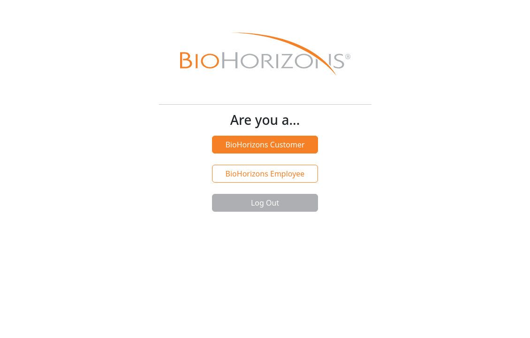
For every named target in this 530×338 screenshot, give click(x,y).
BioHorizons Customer (264, 144)
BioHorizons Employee (265, 174)
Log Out (265, 203)
